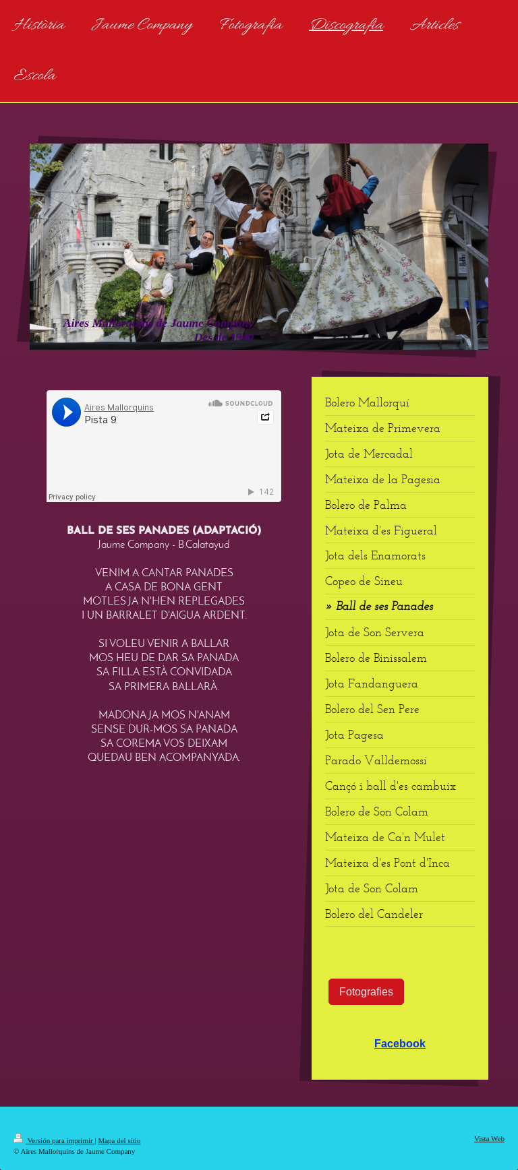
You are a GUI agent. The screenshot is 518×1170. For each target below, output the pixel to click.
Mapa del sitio (119, 1140)
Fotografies (366, 991)
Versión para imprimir (53, 1140)
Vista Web (489, 1138)
